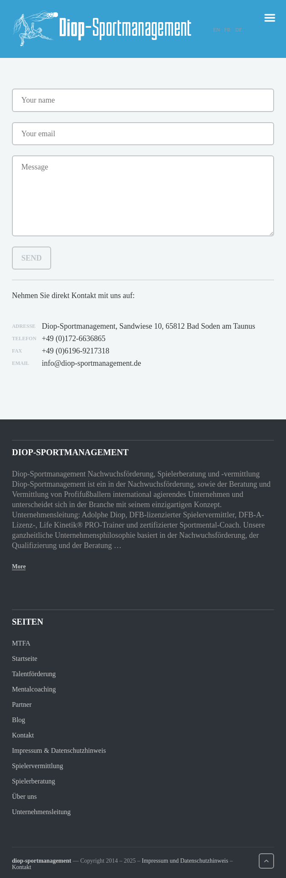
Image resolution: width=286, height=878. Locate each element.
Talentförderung (34, 673)
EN (216, 30)
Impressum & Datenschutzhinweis (59, 750)
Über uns (24, 796)
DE (238, 30)
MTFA (21, 643)
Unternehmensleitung (41, 811)
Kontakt (23, 735)
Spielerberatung (33, 781)
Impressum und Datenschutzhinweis (185, 861)
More (19, 566)
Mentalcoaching (34, 689)
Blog (18, 719)
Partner (22, 704)
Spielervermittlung (37, 765)
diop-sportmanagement (41, 861)
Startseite (25, 658)
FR (227, 30)
